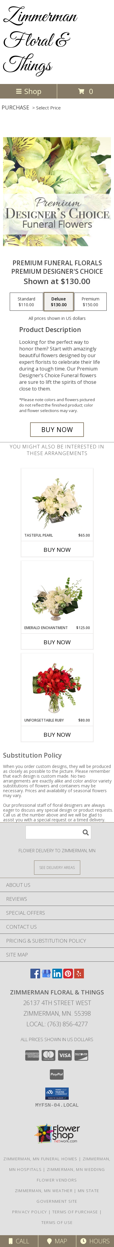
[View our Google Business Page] (46, 976)
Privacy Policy (29, 1212)
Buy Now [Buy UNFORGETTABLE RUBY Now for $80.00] (57, 735)
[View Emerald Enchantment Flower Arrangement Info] (57, 593)
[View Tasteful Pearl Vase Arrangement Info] (57, 500)
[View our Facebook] (35, 976)
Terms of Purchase (75, 1212)
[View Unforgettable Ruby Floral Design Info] (57, 685)
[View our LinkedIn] (57, 976)
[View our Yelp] (79, 976)
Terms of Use (57, 1222)
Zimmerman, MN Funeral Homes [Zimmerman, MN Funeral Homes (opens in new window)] (40, 1159)
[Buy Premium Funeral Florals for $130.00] (57, 429)
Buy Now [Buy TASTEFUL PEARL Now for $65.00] (57, 550)
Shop (28, 91)
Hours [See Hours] (95, 1241)
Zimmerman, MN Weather (44, 1190)
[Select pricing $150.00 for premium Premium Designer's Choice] (90, 301)
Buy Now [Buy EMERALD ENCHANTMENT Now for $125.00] (57, 642)
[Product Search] (58, 832)
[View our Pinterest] (68, 976)
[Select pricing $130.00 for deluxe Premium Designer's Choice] (58, 301)
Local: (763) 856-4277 (57, 1024)
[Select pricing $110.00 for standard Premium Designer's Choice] (26, 301)
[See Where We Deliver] (57, 867)
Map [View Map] (57, 1241)
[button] (57, 1094)
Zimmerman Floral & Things (39, 41)
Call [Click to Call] (19, 1241)
